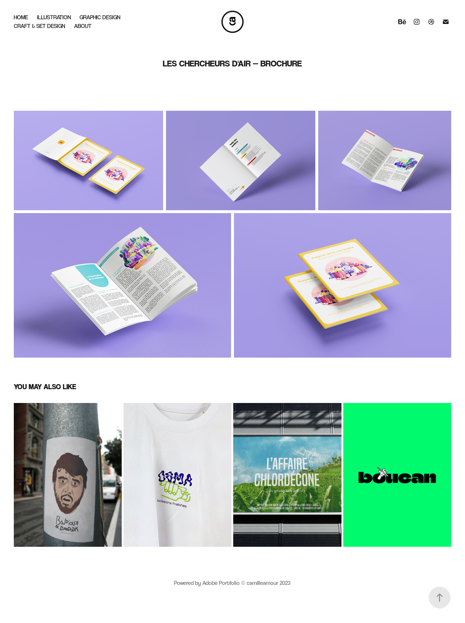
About (83, 26)
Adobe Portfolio (221, 582)
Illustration (54, 17)
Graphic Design (100, 17)
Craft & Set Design (39, 26)
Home (21, 17)
